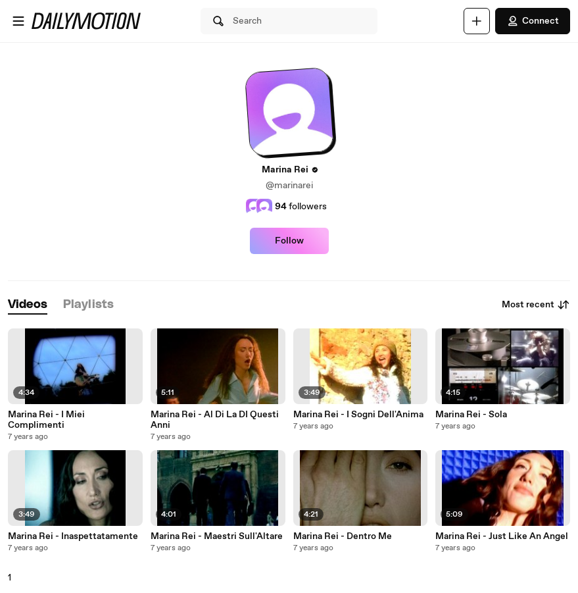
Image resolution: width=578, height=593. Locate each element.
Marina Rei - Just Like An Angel (501, 536)
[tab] (27, 305)
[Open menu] (18, 21)
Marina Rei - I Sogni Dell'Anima (358, 414)
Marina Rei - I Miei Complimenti (46, 419)
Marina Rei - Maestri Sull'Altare (217, 536)
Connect (532, 21)
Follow (289, 241)
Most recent (536, 304)
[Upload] (477, 21)
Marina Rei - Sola (471, 414)
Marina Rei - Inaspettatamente (73, 536)
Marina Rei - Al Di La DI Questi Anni (215, 419)
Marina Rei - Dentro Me (342, 536)
